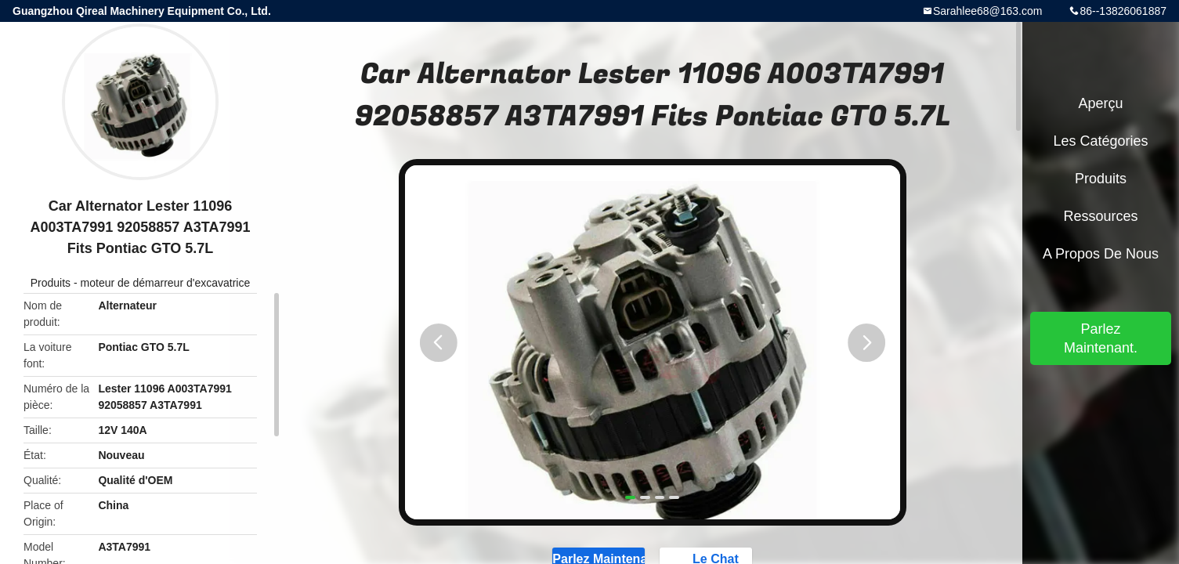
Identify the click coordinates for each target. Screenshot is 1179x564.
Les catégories (1100, 141)
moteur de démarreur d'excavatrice (166, 283)
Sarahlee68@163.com (988, 11)
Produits (51, 283)
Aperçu (1100, 103)
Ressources (1100, 216)
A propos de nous (1101, 254)
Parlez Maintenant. (1100, 338)
